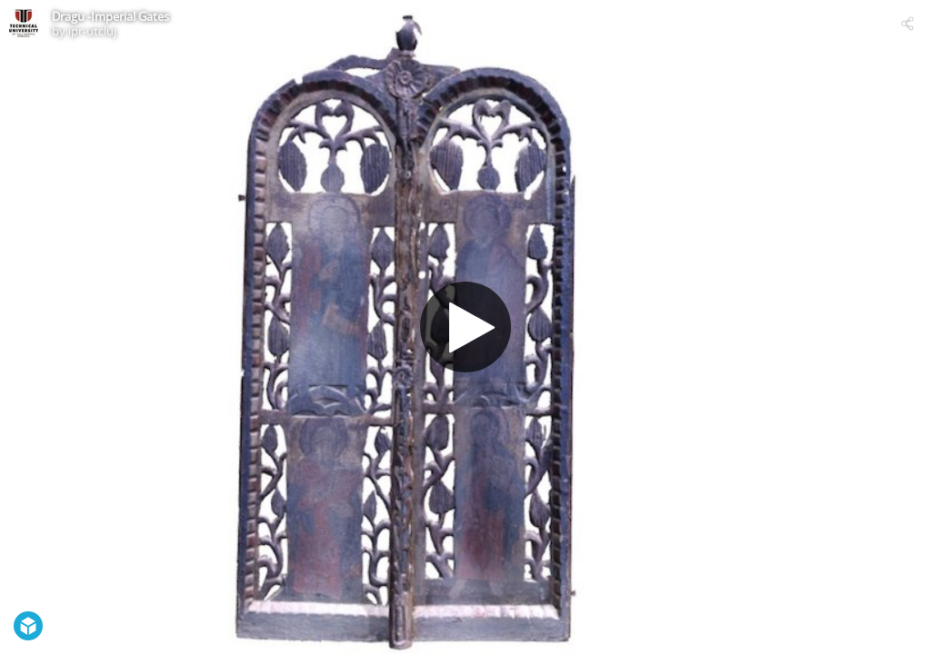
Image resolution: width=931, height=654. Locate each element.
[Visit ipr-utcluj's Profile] (23, 23)
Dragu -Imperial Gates (110, 16)
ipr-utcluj (92, 31)
